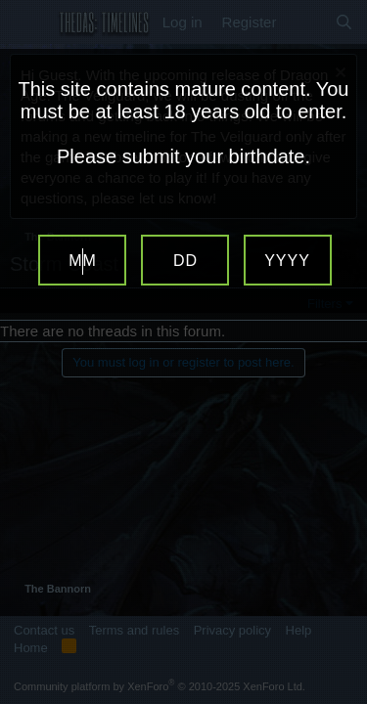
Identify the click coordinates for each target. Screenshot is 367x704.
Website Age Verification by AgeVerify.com (342, 699)
